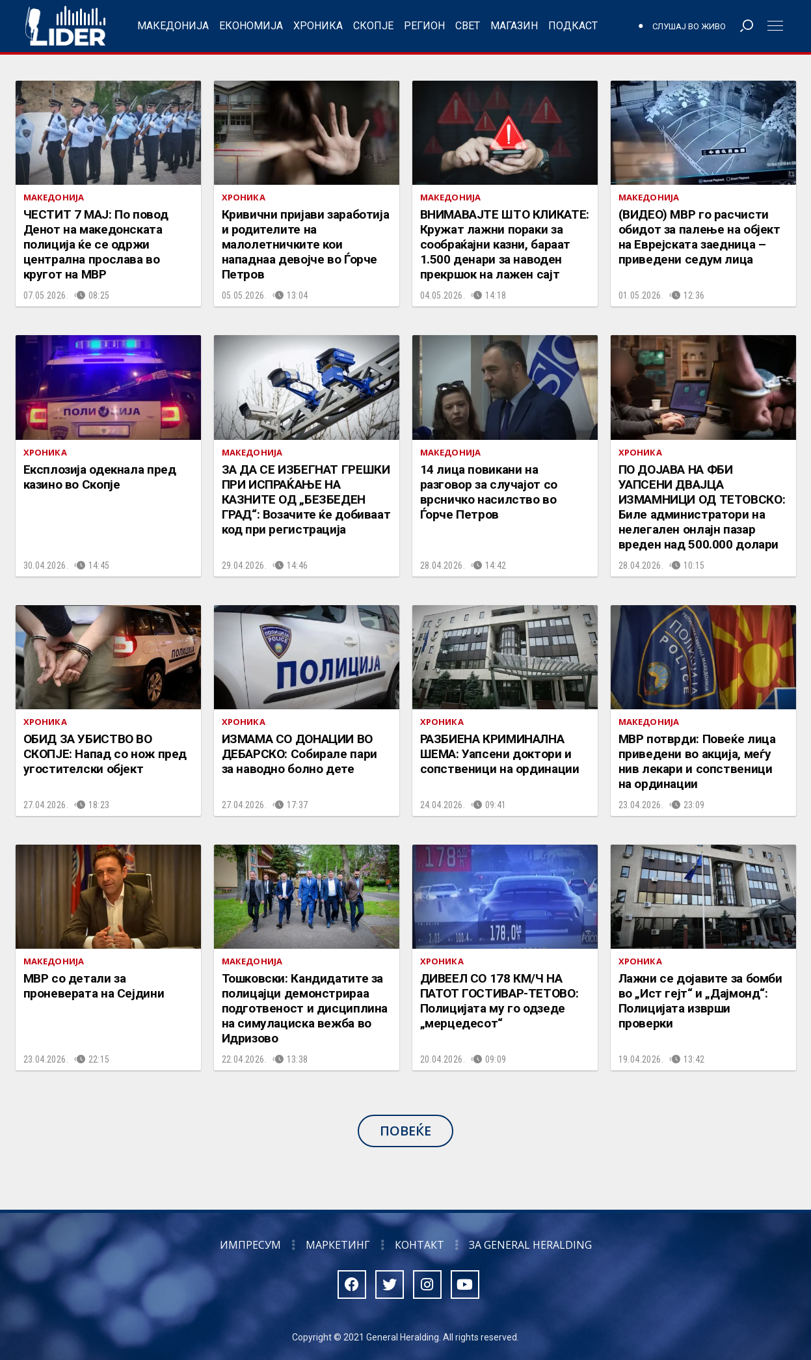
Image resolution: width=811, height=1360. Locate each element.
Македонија (173, 26)
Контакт (419, 1245)
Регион (424, 26)
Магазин (514, 26)
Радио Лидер (65, 26)
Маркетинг (338, 1245)
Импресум (250, 1245)
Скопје (373, 26)
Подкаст (573, 26)
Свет (467, 26)
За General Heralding (530, 1245)
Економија (251, 26)
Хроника (318, 26)
